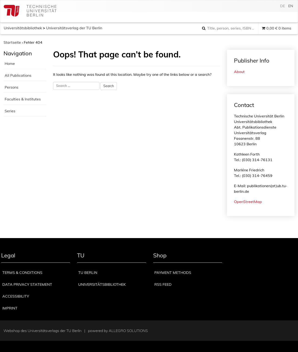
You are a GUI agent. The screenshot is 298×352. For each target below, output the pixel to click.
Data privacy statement (27, 284)
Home (10, 63)
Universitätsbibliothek (23, 28)
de (282, 5)
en (290, 5)
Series (10, 111)
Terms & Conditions (22, 272)
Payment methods (172, 272)
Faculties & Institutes (23, 99)
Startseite (12, 42)
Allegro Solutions (128, 330)
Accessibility (15, 296)
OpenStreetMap (248, 201)
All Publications (18, 75)
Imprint (9, 308)
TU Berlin (87, 272)
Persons (11, 87)
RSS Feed (163, 284)
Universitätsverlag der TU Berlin (74, 28)
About (239, 71)
